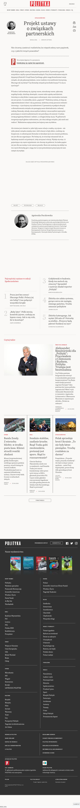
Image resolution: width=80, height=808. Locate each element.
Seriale (7, 709)
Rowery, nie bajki (49, 649)
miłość (16, 205)
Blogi (43, 10)
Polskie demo (48, 652)
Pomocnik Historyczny (13, 589)
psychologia (28, 205)
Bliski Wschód (10, 655)
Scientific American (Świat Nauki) (55, 586)
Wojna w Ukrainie (11, 646)
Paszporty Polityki (11, 721)
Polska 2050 (9, 628)
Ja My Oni (8, 601)
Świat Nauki (9, 598)
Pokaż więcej (40, 500)
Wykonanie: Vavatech (60, 782)
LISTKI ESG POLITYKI (13, 688)
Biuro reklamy (9, 738)
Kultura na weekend (50, 634)
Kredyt (7, 685)
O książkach (47, 640)
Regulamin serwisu (49, 735)
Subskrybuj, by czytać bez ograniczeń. (30, 63)
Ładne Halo (44, 782)
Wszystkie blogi (49, 619)
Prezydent (9, 634)
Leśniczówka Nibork (61, 779)
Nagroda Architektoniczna (14, 724)
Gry (6, 718)
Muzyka (8, 703)
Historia (46, 683)
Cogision (39, 782)
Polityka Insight (35, 779)
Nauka (38, 10)
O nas (45, 710)
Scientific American (12, 592)
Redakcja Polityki (11, 735)
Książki (7, 700)
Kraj (17, 10)
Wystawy (8, 712)
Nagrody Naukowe (49, 592)
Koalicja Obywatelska (13, 616)
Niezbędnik (9, 604)
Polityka (8, 583)
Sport (45, 692)
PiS (6, 619)
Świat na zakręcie (49, 637)
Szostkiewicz (48, 610)
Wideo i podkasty (51, 10)
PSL (6, 625)
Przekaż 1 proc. (48, 689)
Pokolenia (61, 10)
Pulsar (45, 583)
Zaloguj (71, 4)
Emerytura (9, 682)
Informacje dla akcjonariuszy (53, 749)
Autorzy (46, 704)
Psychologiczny (48, 646)
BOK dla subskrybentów (13, 746)
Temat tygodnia (48, 630)
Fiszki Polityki (47, 768)
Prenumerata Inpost (41, 543)
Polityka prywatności (50, 742)
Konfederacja (10, 631)
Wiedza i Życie (10, 595)
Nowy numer (11, 10)
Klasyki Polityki (49, 695)
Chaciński (46, 613)
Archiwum (47, 701)
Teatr (7, 715)
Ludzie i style (48, 677)
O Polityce (8, 749)
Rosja (7, 658)
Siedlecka (46, 604)
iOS (6, 768)
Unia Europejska (11, 649)
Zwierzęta (47, 698)
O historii (46, 643)
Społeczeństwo (40, 18)
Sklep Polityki (48, 714)
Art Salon (8, 727)
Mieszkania (9, 673)
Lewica (7, 622)
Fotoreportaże (48, 680)
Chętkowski (47, 616)
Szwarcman (47, 607)
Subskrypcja (56, 543)
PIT (6, 676)
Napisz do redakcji (11, 742)
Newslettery (47, 674)
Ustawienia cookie (48, 753)
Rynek (27, 10)
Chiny (7, 661)
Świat (22, 10)
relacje (40, 205)
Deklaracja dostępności (51, 746)
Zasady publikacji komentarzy (52, 738)
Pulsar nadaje (48, 655)
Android (10, 768)
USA (6, 652)
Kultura (32, 10)
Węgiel (7, 679)
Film (6, 706)
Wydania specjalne (12, 586)
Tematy (45, 707)
